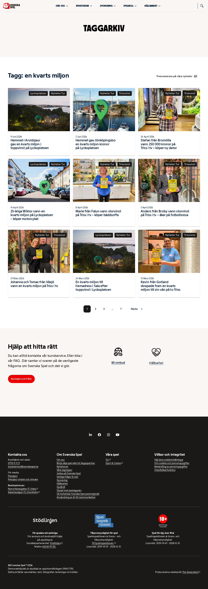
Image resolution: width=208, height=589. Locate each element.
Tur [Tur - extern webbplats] (107, 459)
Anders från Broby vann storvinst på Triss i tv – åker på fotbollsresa (165, 213)
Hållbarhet (152, 5)
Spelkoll (130, 5)
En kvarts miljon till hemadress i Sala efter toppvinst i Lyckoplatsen (93, 286)
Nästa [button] (134, 308)
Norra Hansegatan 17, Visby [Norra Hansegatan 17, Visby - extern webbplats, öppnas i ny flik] (22, 488)
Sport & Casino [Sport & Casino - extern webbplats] (113, 463)
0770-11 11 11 (14, 463)
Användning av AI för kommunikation (76, 497)
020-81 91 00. (49, 546)
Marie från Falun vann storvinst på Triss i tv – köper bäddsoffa (98, 213)
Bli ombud (118, 365)
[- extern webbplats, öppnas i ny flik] (90, 435)
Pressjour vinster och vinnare (23, 479)
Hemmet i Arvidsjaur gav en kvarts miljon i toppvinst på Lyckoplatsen (30, 144)
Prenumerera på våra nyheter (177, 76)
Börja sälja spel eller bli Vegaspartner (76, 463)
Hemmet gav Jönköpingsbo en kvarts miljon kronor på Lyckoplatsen (95, 144)
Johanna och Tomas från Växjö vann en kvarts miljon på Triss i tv (34, 284)
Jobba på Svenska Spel (69, 473)
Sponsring (108, 5)
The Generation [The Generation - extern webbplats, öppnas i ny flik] (190, 572)
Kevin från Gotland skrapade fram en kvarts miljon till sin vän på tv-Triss (160, 286)
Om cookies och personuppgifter (171, 463)
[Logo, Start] (11, 6)
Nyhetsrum (84, 5)
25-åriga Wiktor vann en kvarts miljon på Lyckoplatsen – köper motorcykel (32, 215)
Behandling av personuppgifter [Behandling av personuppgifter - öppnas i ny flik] (171, 466)
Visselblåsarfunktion (164, 470)
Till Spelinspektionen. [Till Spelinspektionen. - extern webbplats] (103, 543)
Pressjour (13, 476)
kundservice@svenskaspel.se (23, 466)
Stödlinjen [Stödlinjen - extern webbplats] (55, 543)
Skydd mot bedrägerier (69, 490)
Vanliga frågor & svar (67, 476)
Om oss (62, 5)
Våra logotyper (64, 470)
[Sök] (202, 6)
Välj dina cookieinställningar (168, 459)
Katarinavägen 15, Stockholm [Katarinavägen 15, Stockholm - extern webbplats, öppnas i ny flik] (23, 492)
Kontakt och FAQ (21, 378)
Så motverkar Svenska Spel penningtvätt (78, 493)
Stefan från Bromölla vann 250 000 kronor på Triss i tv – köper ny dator (159, 144)
